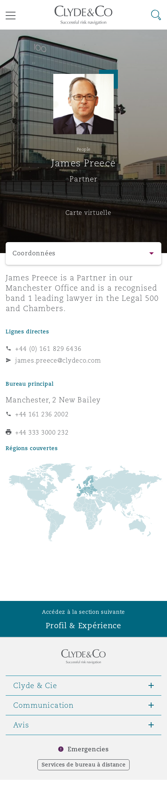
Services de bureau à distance (84, 764)
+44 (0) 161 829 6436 (48, 348)
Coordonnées (34, 253)
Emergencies (88, 749)
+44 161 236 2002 (42, 414)
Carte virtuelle (88, 212)
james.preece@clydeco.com (58, 360)
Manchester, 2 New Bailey (53, 399)
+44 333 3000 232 (42, 432)
